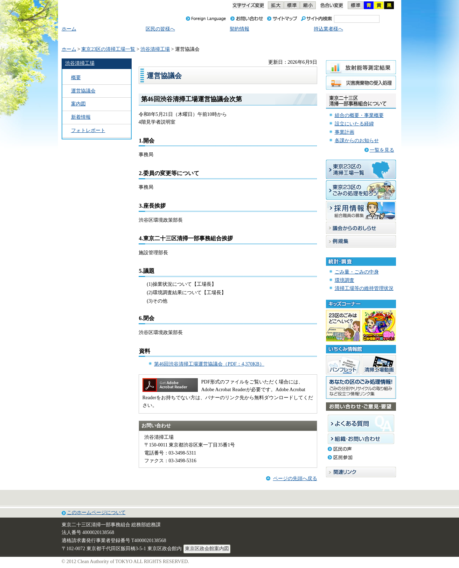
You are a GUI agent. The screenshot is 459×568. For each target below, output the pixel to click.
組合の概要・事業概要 (359, 115)
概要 (76, 77)
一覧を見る (382, 150)
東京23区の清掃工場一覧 (108, 49)
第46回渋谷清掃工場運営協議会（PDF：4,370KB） (209, 364)
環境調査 (344, 280)
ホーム (69, 49)
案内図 (78, 103)
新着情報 (81, 117)
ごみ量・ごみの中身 (357, 272)
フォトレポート (88, 130)
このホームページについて (96, 512)
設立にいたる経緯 (354, 123)
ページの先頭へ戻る (295, 478)
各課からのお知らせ (357, 140)
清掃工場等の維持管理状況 (364, 288)
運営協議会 (83, 90)
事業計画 (344, 132)
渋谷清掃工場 (155, 49)
